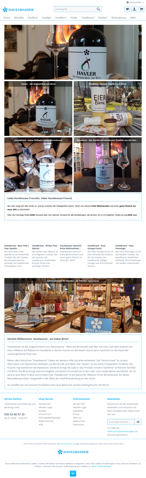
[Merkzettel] (127, 9)
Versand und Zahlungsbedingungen (50, 416)
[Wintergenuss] (118, 17)
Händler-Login (45, 407)
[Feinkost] (102, 17)
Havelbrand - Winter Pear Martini (44, 247)
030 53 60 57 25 (14, 414)
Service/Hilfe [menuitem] (134, 2)
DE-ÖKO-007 (45, 404)
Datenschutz (79, 421)
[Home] (6, 17)
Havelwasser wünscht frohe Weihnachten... (70, 247)
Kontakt (42, 410)
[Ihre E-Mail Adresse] (121, 422)
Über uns (77, 417)
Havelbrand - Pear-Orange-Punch (97, 247)
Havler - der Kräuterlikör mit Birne (73, 52)
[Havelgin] (46, 17)
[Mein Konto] (134, 9)
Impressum (78, 424)
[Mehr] (133, 17)
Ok (73, 473)
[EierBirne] (33, 17)
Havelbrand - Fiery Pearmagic (124, 247)
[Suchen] (98, 9)
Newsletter (78, 410)
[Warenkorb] (141, 9)
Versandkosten (67, 444)
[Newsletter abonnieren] (138, 422)
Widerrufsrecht (46, 421)
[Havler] (73, 17)
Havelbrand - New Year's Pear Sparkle (16, 247)
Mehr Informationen (101, 466)
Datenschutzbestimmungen (120, 431)
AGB (41, 424)
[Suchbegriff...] (78, 9)
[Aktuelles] (19, 17)
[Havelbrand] (87, 17)
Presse (76, 414)
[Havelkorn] (60, 17)
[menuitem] (78, 9)
